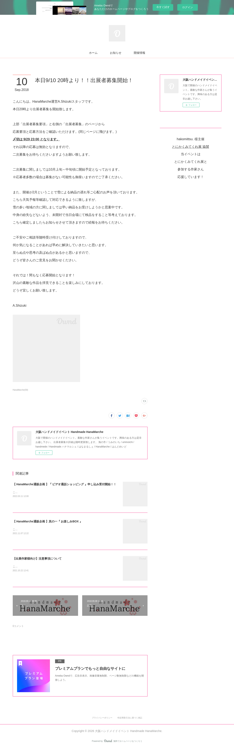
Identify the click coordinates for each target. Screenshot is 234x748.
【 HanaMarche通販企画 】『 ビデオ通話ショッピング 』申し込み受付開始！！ (64, 484)
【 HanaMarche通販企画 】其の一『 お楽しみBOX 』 (47, 521)
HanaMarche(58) (20, 390)
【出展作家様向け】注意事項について (37, 558)
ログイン (187, 7)
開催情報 (139, 52)
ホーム (93, 52)
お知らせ (115, 52)
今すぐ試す (163, 7)
